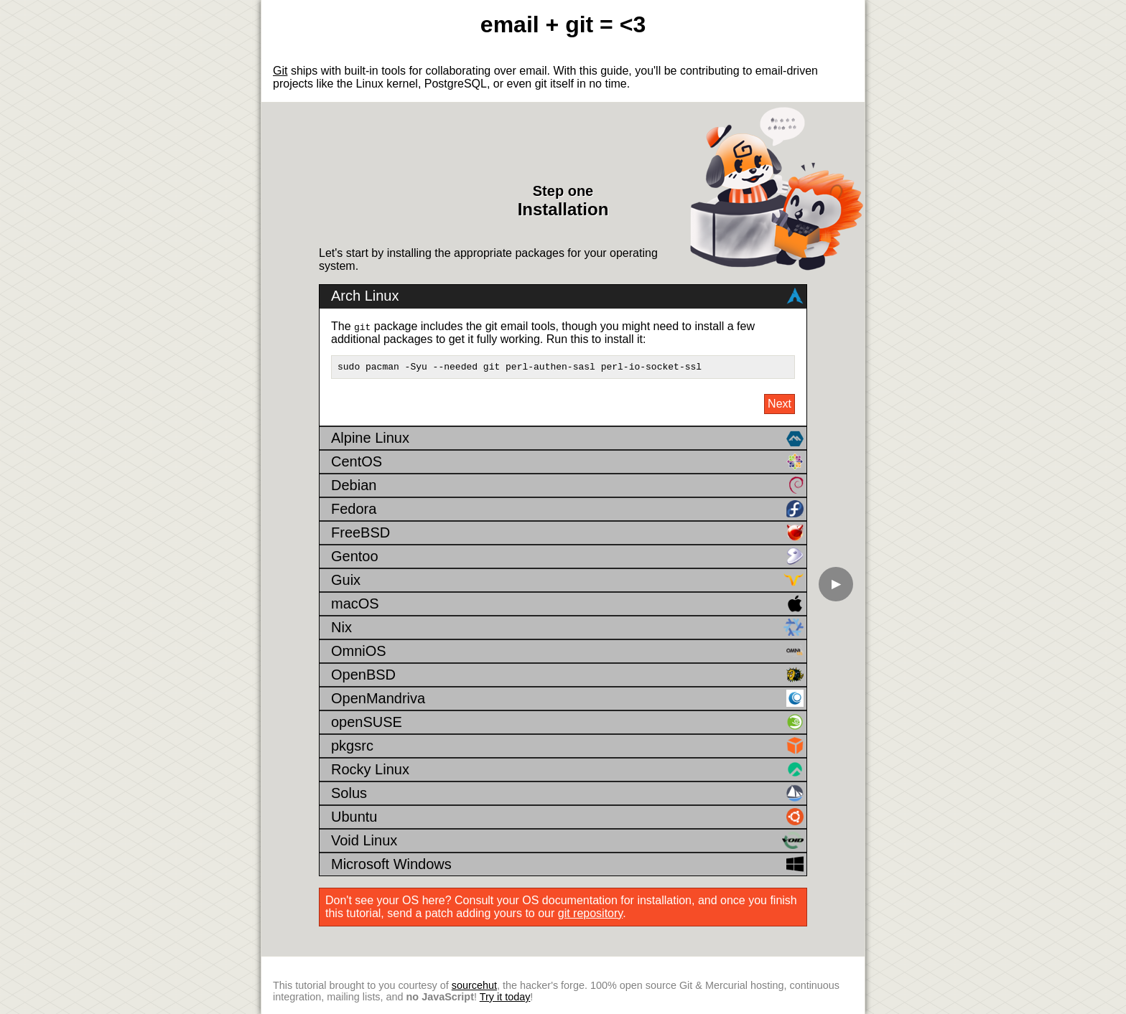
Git (280, 71)
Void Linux (567, 841)
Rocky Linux (567, 770)
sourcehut (474, 985)
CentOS (567, 462)
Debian (567, 485)
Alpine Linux (567, 438)
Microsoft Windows (567, 864)
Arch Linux (567, 294)
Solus (567, 793)
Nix (567, 628)
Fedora (567, 509)
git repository (590, 914)
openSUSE (567, 722)
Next (779, 404)
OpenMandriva (567, 699)
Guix (567, 580)
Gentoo (567, 556)
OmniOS (567, 651)
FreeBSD (567, 533)
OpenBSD (567, 675)
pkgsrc (567, 746)
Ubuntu (567, 817)
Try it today (505, 997)
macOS (567, 604)
